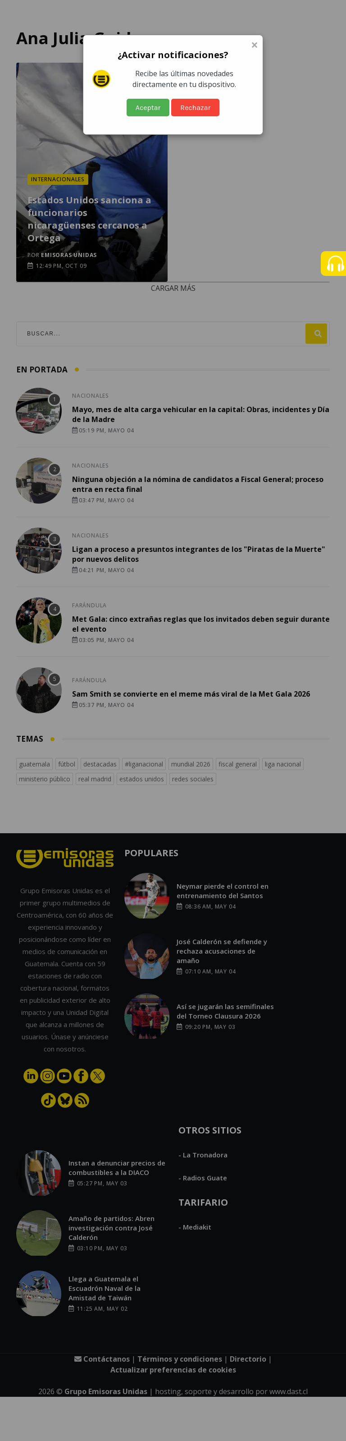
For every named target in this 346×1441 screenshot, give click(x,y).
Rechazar (195, 107)
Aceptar (148, 107)
